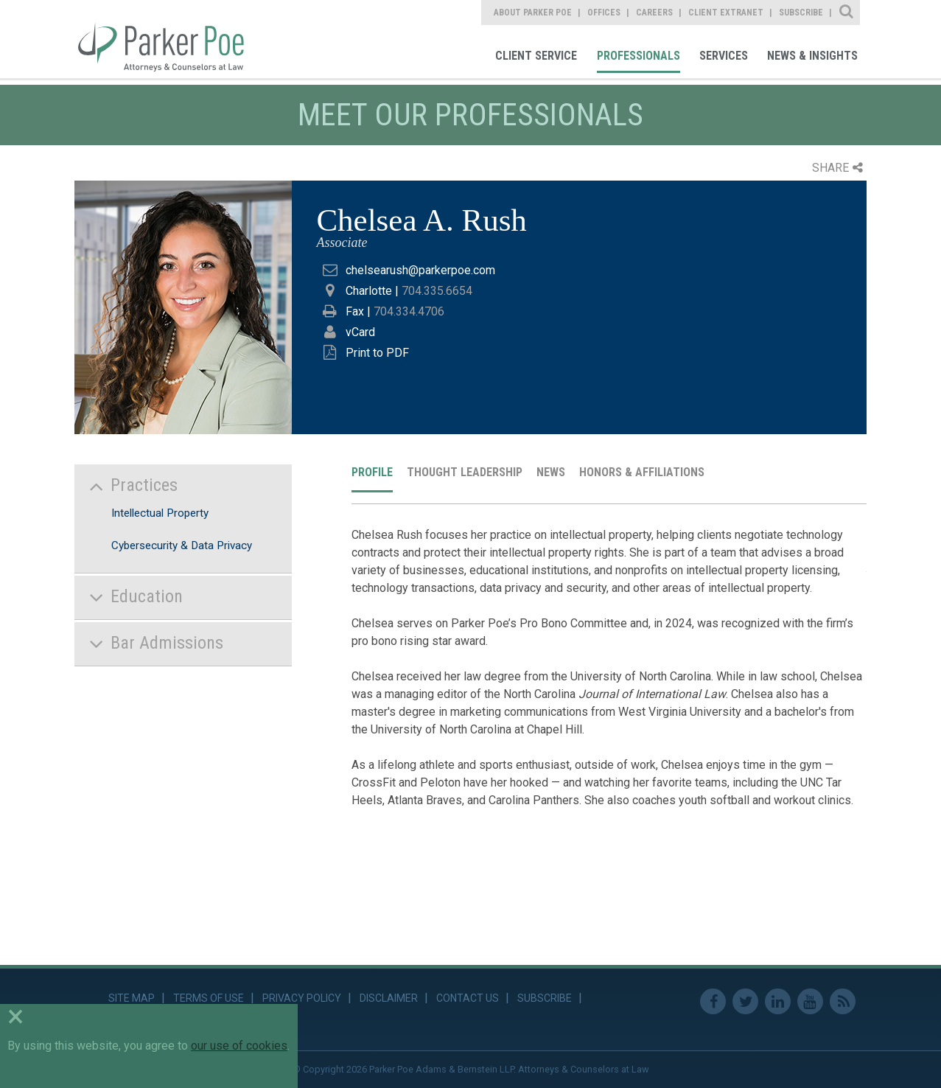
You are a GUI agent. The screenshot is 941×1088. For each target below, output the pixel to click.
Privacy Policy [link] (301, 998)
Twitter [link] (745, 1001)
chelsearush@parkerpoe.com (420, 270)
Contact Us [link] (467, 998)
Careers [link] (654, 12)
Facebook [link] (713, 1001)
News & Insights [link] (812, 56)
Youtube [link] (810, 1001)
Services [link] (723, 56)
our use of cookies (239, 1046)
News (550, 472)
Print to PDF (377, 353)
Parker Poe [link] (169, 39)
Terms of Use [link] (208, 998)
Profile (372, 472)
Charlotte (369, 291)
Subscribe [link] (801, 12)
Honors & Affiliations (641, 472)
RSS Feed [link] (843, 1001)
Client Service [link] (536, 56)
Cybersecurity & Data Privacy (181, 545)
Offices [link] (603, 12)
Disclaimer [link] (389, 998)
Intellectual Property (160, 513)
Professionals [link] (638, 56)
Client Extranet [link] (725, 12)
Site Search (847, 12)
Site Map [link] (131, 998)
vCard (360, 332)
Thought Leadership (464, 472)
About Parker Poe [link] (533, 12)
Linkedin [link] (778, 1001)
